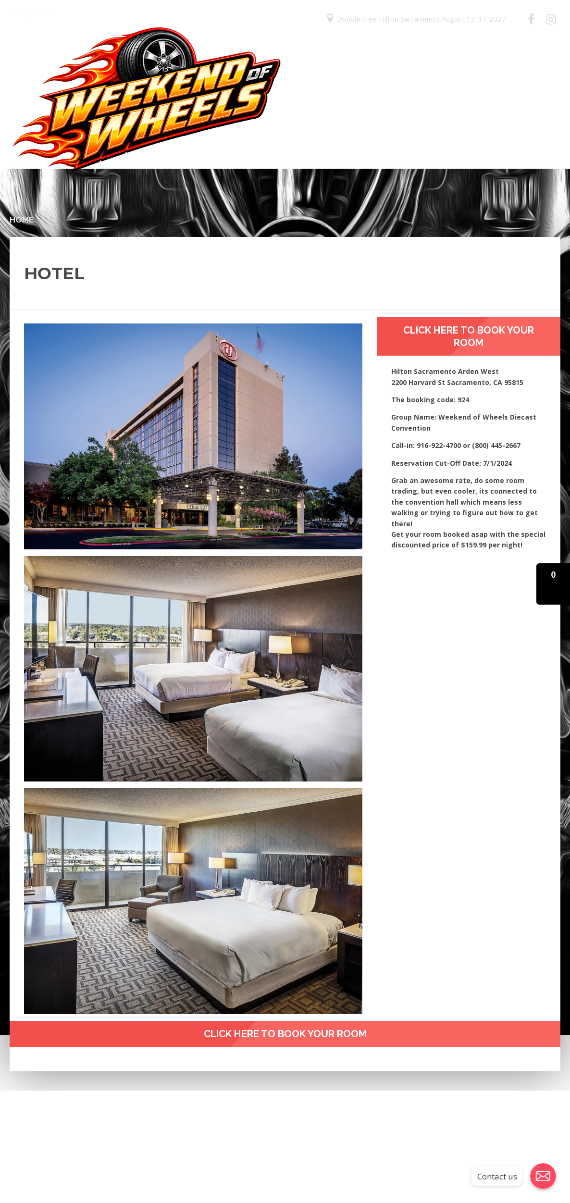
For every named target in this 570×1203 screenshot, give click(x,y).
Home (22, 219)
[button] (553, 584)
